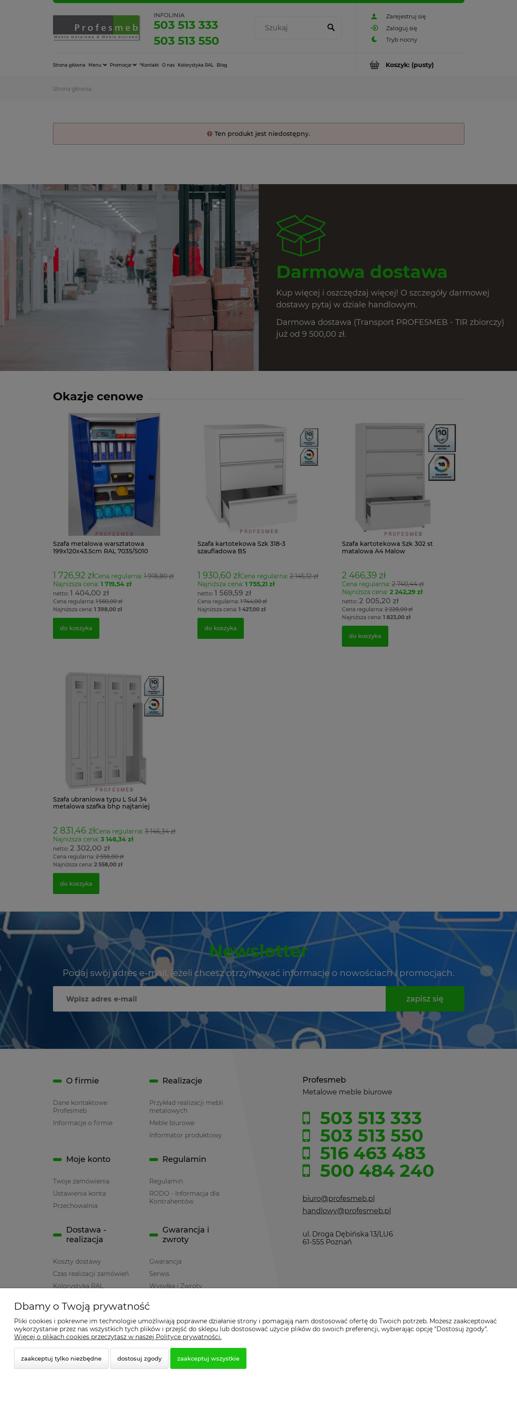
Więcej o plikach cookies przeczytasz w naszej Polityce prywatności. (118, 1337)
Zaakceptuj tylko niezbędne (61, 1358)
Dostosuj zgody (139, 1358)
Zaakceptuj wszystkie (208, 1358)
